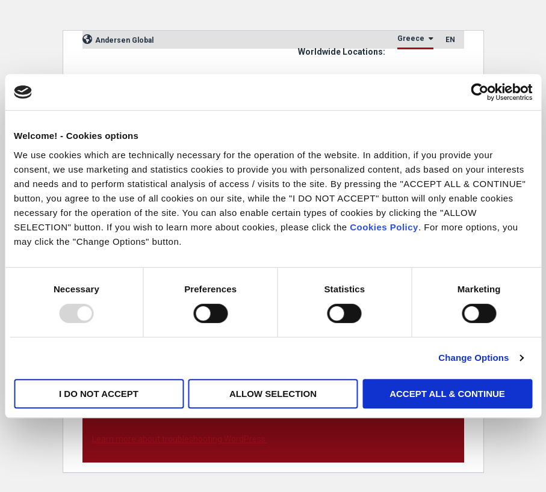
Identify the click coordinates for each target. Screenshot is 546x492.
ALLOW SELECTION (273, 394)
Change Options (473, 357)
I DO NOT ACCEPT (98, 394)
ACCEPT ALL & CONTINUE (447, 394)
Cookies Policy (384, 227)
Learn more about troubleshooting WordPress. (179, 439)
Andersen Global (118, 40)
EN (450, 39)
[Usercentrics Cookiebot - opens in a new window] (479, 92)
